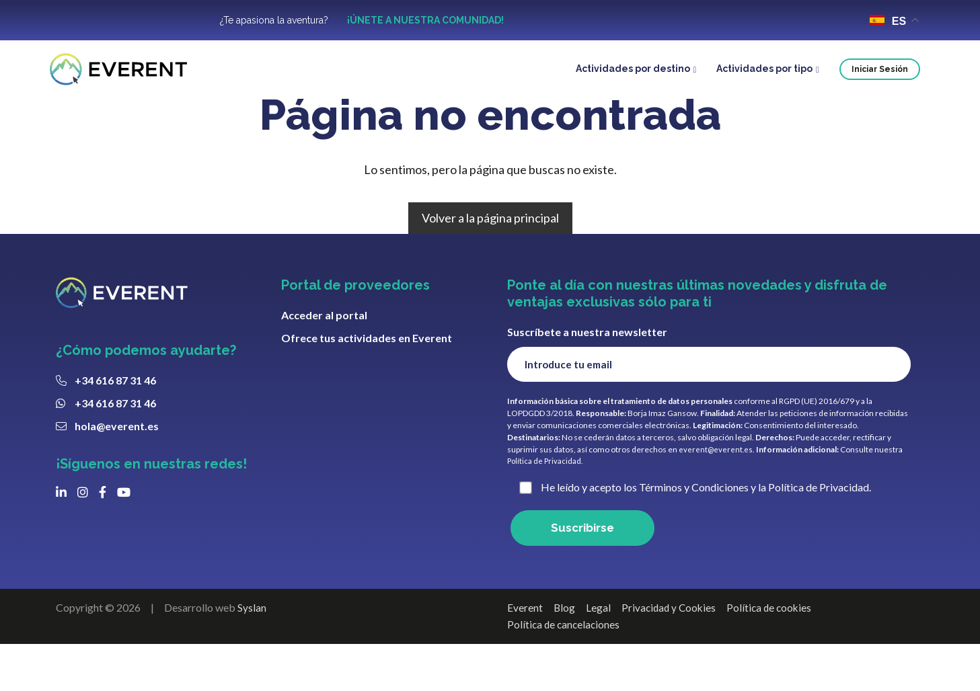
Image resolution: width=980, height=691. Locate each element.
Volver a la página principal (490, 258)
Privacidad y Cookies (671, 653)
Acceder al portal (324, 356)
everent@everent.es (716, 493)
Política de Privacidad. (546, 505)
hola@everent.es (117, 466)
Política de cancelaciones (565, 670)
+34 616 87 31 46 (115, 421)
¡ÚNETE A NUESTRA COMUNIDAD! (425, 20)
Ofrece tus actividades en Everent (366, 378)
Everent (525, 653)
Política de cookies (774, 653)
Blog (565, 653)
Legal (599, 653)
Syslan (251, 653)
